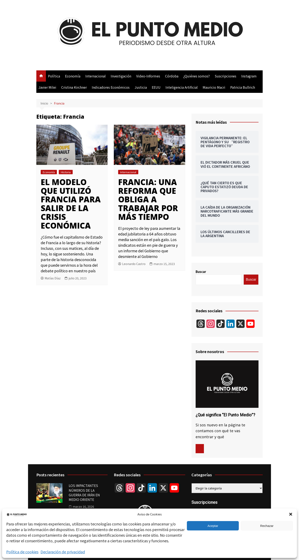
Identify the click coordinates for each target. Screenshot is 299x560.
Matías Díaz (51, 278)
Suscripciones (225, 75)
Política (54, 75)
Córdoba (171, 75)
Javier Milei (47, 87)
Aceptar (212, 526)
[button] (291, 514)
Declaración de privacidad (62, 551)
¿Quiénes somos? (196, 75)
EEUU (156, 87)
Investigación (121, 75)
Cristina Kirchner (74, 87)
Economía (72, 75)
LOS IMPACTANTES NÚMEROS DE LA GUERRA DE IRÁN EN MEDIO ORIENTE (84, 492)
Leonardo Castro (132, 264)
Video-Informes (148, 75)
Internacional (95, 75)
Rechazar (266, 526)
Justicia (141, 87)
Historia (66, 172)
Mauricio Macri (214, 87)
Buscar (201, 271)
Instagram (249, 75)
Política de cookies (22, 551)
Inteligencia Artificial (181, 87)
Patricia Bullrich (242, 87)
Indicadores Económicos (111, 87)
